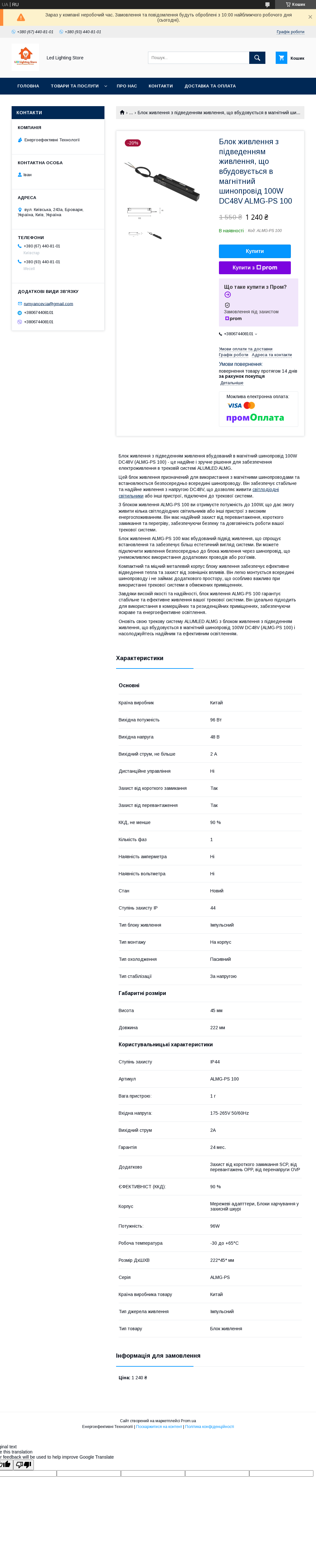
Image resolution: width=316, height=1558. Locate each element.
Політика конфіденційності (209, 1426)
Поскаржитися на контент (159, 1426)
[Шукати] (257, 58)
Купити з (254, 268)
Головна (28, 86)
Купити (255, 251)
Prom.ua (188, 1421)
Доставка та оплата (210, 86)
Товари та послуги (75, 86)
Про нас (127, 86)
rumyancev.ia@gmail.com (48, 303)
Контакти (161, 86)
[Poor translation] (23, 1465)
